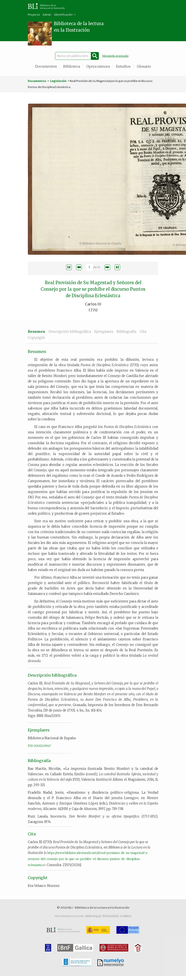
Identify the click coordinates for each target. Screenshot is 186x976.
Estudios (123, 66)
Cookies (125, 916)
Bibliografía (126, 331)
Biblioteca (71, 66)
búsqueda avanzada (115, 55)
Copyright (36, 337)
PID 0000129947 (39, 746)
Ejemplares (103, 331)
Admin (47, 14)
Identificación (63, 14)
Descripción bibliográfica (70, 331)
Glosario (144, 66)
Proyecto (34, 14)
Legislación (58, 81)
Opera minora (98, 66)
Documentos (46, 66)
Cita (143, 331)
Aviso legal (93, 916)
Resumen (36, 331)
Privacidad (110, 916)
